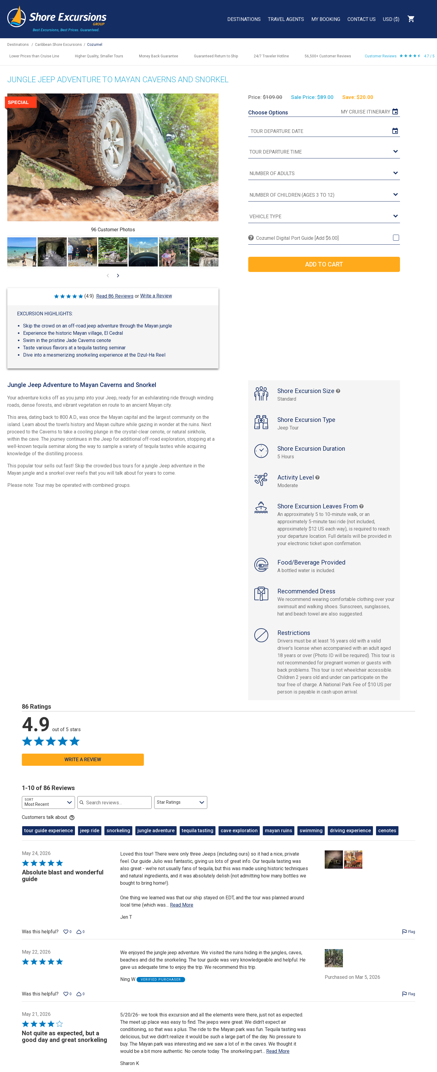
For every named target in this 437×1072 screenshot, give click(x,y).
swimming (311, 837)
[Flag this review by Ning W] (408, 1000)
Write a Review (156, 296)
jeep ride (89, 837)
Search (426, 19)
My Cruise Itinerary (365, 112)
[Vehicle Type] (324, 217)
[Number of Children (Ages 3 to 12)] (324, 195)
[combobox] (48, 808)
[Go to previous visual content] (107, 275)
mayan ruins (278, 837)
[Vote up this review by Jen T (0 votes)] (67, 938)
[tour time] (324, 152)
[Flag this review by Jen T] (408, 938)
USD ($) (391, 19)
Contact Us (361, 19)
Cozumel (94, 44)
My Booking (325, 19)
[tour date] (324, 131)
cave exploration (239, 837)
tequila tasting (197, 837)
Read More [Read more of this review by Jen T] (181, 911)
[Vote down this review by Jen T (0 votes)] (80, 938)
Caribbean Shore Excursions (58, 44)
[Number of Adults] (324, 174)
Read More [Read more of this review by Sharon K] (278, 1057)
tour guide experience (48, 837)
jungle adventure (155, 837)
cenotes (387, 837)
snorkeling (118, 837)
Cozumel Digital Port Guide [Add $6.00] (297, 238)
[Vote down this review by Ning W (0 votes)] (80, 1000)
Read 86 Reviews (115, 296)
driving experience (350, 837)
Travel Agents (286, 19)
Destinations (244, 19)
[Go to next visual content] (118, 275)
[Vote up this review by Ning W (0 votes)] (67, 1000)
